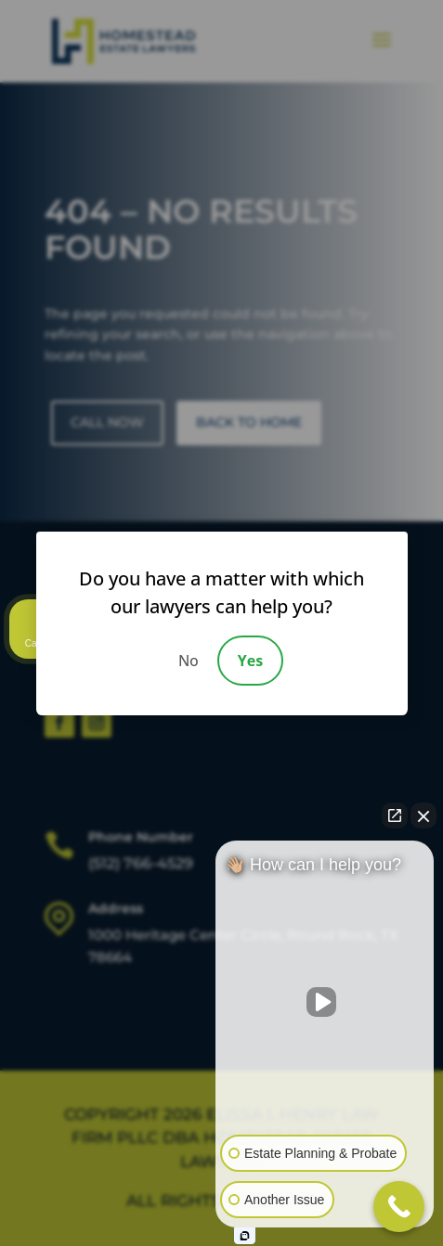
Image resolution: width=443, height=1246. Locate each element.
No (188, 660)
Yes (250, 660)
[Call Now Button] (398, 1206)
